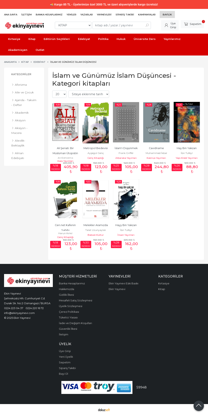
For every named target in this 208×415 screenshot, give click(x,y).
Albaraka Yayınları (126, 157)
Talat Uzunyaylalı (95, 230)
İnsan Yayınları (125, 234)
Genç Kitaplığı (95, 157)
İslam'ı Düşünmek (126, 148)
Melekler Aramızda (95, 225)
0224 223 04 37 (13, 308)
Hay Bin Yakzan (187, 148)
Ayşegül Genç (96, 153)
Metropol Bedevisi (95, 148)
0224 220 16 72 (35, 308)
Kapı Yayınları (65, 160)
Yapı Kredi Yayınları (187, 157)
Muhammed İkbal (156, 153)
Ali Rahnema (65, 157)
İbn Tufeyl (187, 153)
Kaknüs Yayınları (156, 157)
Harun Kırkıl (65, 233)
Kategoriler (21, 74)
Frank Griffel (126, 153)
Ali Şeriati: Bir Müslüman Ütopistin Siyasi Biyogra (66, 153)
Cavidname (156, 148)
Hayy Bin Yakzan (126, 225)
